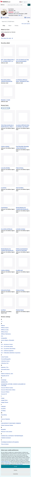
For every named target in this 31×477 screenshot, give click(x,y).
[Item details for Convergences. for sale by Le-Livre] (8, 200)
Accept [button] (15, 466)
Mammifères (4, 415)
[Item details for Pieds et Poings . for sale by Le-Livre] (23, 161)
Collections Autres (5, 361)
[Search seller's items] (12, 21)
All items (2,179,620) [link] (5, 108)
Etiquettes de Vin (5, 375)
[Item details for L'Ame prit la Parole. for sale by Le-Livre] (8, 283)
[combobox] (17, 5)
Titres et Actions (5, 444)
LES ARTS (3, 408)
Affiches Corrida (4, 329)
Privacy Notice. (20, 464)
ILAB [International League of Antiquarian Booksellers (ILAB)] (19, 15)
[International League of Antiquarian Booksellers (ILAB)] (3, 36)
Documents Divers (5, 369)
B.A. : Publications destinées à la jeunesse (10, 352)
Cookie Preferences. (5, 461)
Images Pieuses (4, 402)
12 (1, 321)
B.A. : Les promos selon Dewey (8, 348)
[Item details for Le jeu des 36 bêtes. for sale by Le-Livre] (8, 161)
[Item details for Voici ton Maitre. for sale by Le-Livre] (23, 180)
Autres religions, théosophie (7, 340)
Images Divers (4, 400)
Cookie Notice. (8, 462)
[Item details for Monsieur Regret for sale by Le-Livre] (23, 303)
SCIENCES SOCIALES (6, 437)
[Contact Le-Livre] (27, 17)
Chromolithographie (5, 359)
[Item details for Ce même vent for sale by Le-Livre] (23, 263)
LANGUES (3, 406)
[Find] (29, 5)
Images (2, 398)
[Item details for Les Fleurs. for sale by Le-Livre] (8, 303)
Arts (2, 336)
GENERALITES (4, 382)
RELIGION (3, 429)
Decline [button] (15, 470)
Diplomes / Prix (4, 367)
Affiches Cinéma (5, 327)
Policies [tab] (16, 26)
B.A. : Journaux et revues (7, 344)
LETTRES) (3, 410)
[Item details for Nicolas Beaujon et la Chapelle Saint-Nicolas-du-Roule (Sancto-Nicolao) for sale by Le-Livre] (23, 201)
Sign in (25, 1)
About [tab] (10, 26)
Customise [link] (15, 473)
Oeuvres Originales (5, 419)
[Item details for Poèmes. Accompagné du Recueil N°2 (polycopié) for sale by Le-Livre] (23, 242)
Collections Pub (4, 363)
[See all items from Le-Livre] (5, 17)
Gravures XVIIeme (5, 392)
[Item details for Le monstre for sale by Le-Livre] (8, 180)
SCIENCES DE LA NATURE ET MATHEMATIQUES (12, 435)
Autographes (4, 338)
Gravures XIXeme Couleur (7, 387)
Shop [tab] (4, 26)
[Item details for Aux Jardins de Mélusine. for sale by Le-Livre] (8, 222)
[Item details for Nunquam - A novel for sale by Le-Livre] (8, 93)
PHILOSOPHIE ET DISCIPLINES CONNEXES (11, 423)
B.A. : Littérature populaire (7, 350)
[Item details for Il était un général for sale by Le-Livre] (8, 139)
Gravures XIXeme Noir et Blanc (8, 389)
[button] (22, 15)
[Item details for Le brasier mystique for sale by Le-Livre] (23, 222)
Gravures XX (4, 394)
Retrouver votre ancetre (6, 431)
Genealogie (3, 380)
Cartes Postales (4, 357)
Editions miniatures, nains (7, 373)
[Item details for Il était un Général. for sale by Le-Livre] (8, 263)
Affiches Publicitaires (6, 334)
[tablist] (10, 25)
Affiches (3, 325)
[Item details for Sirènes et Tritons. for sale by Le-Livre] (23, 283)
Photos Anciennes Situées (7, 425)
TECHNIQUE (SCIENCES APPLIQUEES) (10, 442)
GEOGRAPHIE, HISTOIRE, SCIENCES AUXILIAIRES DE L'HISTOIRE (13, 384)
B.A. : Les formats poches (7, 346)
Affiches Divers (4, 331)
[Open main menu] (2, 5)
